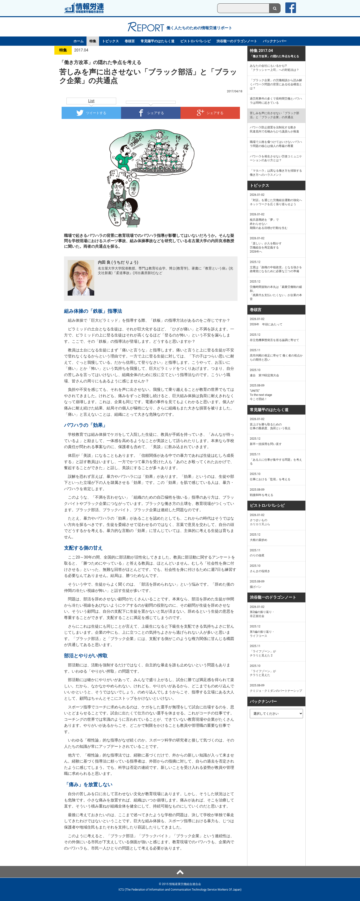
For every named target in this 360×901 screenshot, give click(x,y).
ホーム (78, 41)
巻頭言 (130, 41)
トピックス (110, 41)
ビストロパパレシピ (195, 41)
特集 (92, 41)
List (91, 101)
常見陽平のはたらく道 (157, 41)
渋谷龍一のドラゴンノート (236, 41)
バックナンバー (275, 41)
